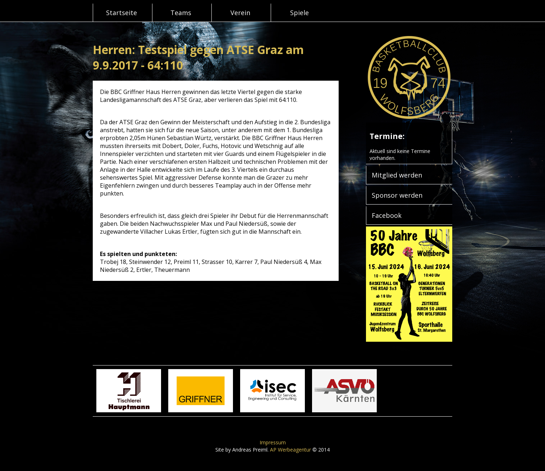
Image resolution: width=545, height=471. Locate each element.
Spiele (299, 12)
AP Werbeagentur (290, 449)
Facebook (387, 215)
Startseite (121, 12)
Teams (180, 12)
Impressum (273, 442)
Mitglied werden (397, 175)
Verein (240, 12)
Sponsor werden (397, 195)
